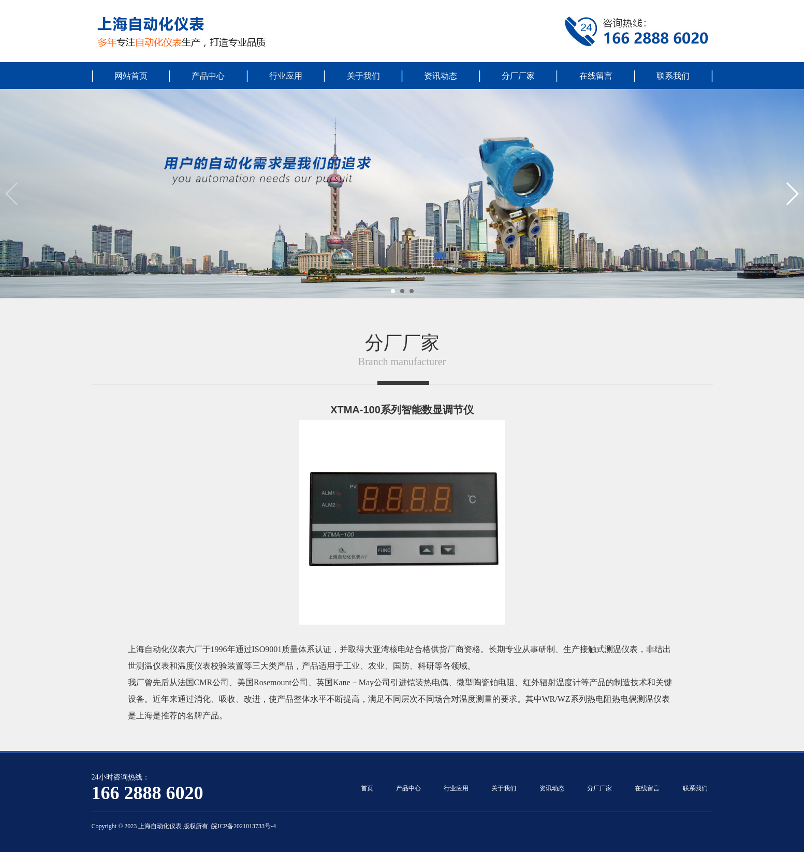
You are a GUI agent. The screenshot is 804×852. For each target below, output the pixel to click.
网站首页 (131, 75)
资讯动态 (440, 75)
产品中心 (208, 75)
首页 (367, 788)
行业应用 (285, 75)
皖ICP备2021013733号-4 (243, 826)
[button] (393, 291)
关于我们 (363, 75)
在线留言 (595, 75)
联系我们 (673, 75)
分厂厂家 (518, 75)
